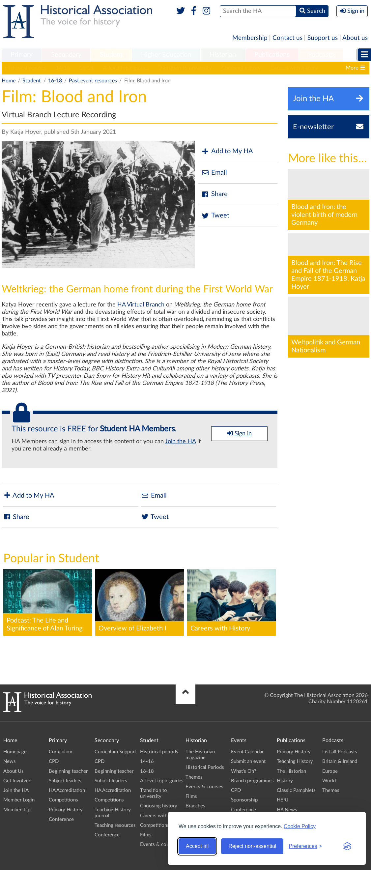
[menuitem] (21, 55)
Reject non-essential (252, 846)
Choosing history (241, 68)
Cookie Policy (300, 826)
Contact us (287, 38)
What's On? (243, 771)
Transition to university (185, 68)
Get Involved (17, 780)
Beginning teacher (68, 771)
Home (8, 80)
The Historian (291, 771)
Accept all (197, 846)
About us (355, 38)
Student (111, 54)
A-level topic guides (126, 68)
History (285, 780)
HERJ (282, 800)
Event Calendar (247, 751)
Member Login (19, 800)
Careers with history (294, 68)
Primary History (66, 809)
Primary (22, 54)
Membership (250, 38)
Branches (195, 805)
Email (214, 172)
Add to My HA (227, 151)
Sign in (239, 433)
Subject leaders (65, 780)
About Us (13, 771)
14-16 (63, 68)
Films (146, 834)
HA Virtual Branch (140, 305)
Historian (223, 54)
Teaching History (295, 761)
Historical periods (25, 68)
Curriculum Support (115, 751)
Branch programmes (252, 780)
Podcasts (321, 54)
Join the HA (180, 442)
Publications (272, 54)
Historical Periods (205, 767)
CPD (54, 761)
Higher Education (166, 54)
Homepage (15, 751)
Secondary (66, 54)
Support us (322, 38)
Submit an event (248, 761)
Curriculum (60, 751)
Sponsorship (244, 800)
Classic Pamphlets (296, 790)
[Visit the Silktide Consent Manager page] (347, 846)
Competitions (63, 800)
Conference (61, 819)
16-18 (86, 68)
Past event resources (93, 80)
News (9, 761)
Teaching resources (115, 825)
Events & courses (159, 844)
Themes (194, 777)
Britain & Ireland (339, 761)
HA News (287, 809)
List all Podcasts (339, 751)
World (329, 780)
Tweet (215, 215)
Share (214, 194)
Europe (330, 771)
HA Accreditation (67, 790)
